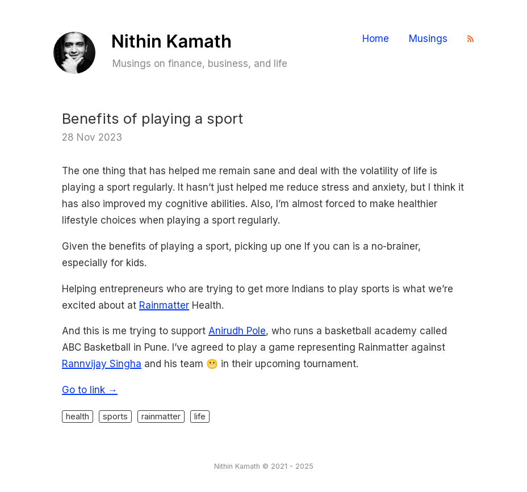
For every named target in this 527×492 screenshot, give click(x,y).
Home (375, 39)
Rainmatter (164, 305)
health (77, 416)
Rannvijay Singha (101, 363)
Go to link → (90, 390)
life (200, 416)
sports (115, 416)
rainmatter (161, 416)
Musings (428, 39)
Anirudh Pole (237, 331)
